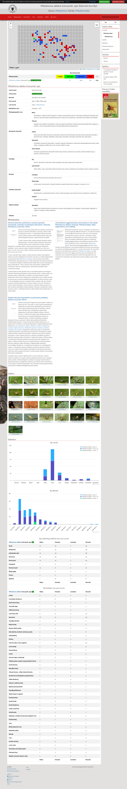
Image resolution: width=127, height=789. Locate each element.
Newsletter (26, 17)
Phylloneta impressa (31, 328)
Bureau (105, 58)
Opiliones (105, 43)
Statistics (28, 769)
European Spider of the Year (110, 78)
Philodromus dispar (36, 326)
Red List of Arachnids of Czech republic (110, 83)
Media (47, 17)
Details (67, 1)
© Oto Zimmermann (77, 421)
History (105, 61)
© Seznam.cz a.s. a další (93, 69)
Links (33, 17)
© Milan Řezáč (15, 434)
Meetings (40, 17)
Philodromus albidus (85, 251)
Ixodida (104, 40)
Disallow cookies (118, 1)
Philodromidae (82, 10)
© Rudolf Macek (15, 384)
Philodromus (109, 36)
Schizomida (105, 49)
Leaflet (82, 69)
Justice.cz (9, 774)
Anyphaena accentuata (15, 330)
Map (27, 767)
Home (10, 17)
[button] (65, 55)
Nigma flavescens (19, 328)
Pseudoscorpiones (107, 46)
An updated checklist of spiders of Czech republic (110, 71)
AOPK (8, 784)
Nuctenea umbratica (43, 328)
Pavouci (10, 779)
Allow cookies (104, 1)
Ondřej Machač (40, 105)
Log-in (54, 17)
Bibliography (17, 17)
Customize (92, 1)
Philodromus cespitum (26, 259)
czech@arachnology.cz (13, 771)
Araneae (104, 30)
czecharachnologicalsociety (15, 781)
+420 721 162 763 (12, 769)
